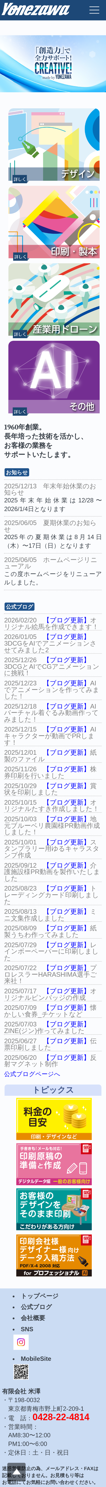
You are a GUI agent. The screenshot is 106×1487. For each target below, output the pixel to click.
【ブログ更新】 (66, 620)
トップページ (40, 1296)
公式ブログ (36, 1306)
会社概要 (33, 1317)
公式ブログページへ (32, 1074)
